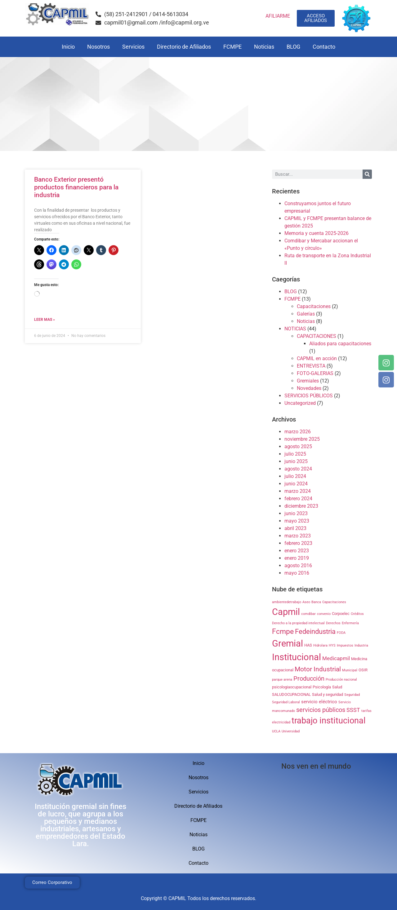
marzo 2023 (297, 536)
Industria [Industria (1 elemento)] (361, 645)
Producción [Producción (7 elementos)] (308, 678)
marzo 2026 (297, 432)
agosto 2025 (298, 446)
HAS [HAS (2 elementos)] (308, 645)
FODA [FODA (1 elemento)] (341, 633)
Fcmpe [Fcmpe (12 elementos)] (283, 631)
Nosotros (98, 46)
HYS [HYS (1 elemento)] (332, 645)
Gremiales (308, 381)
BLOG (293, 46)
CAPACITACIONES (316, 336)
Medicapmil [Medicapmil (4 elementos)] (336, 658)
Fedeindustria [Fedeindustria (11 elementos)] (315, 631)
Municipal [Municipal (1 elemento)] (349, 670)
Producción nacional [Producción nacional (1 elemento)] (341, 680)
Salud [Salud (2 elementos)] (337, 687)
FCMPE (232, 46)
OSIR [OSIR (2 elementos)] (363, 670)
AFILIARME (277, 16)
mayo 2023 (296, 521)
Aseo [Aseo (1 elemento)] (306, 602)
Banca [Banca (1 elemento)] (316, 602)
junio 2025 (296, 461)
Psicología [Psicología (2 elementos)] (322, 687)
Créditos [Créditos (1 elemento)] (357, 614)
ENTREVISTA (311, 366)
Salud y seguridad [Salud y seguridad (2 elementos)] (327, 694)
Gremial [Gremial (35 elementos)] (287, 643)
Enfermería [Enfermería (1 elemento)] (350, 623)
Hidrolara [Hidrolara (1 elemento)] (320, 645)
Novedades (309, 388)
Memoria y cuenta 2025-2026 (316, 233)
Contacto (324, 46)
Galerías (306, 314)
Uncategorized (300, 403)
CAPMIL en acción (317, 358)
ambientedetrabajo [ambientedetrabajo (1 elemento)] (286, 602)
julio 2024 (295, 476)
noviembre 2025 (302, 439)
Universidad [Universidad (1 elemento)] (291, 731)
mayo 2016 (296, 573)
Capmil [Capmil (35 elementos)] (286, 612)
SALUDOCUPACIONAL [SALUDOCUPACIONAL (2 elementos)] (291, 694)
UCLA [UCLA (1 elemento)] (276, 731)
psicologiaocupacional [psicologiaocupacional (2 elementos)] (291, 687)
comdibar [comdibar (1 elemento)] (308, 614)
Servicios (133, 46)
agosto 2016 (298, 565)
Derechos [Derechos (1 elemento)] (333, 623)
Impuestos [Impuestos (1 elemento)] (345, 645)
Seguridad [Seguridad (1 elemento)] (352, 695)
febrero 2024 (298, 498)
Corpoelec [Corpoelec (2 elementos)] (341, 613)
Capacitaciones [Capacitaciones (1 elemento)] (334, 602)
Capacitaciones (314, 306)
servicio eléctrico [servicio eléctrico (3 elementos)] (319, 702)
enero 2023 (296, 551)
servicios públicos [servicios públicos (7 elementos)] (320, 709)
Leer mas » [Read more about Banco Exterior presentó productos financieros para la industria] (44, 319)
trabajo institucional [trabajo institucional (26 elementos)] (329, 721)
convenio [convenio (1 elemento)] (324, 614)
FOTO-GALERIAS (315, 373)
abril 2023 (295, 528)
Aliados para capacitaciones (340, 344)
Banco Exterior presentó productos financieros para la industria (76, 187)
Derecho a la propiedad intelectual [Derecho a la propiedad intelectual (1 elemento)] (298, 623)
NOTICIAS (295, 329)
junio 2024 (296, 484)
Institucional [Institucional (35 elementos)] (296, 657)
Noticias (264, 46)
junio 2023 (296, 513)
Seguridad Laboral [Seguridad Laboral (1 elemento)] (286, 702)
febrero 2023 (298, 543)
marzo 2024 (297, 491)
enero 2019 (296, 558)
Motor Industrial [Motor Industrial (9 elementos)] (318, 669)
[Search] (367, 174)
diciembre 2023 (301, 506)
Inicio (68, 46)
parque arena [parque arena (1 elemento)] (282, 680)
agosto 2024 (298, 469)
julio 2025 (295, 454)
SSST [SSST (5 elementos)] (353, 710)
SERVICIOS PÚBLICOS (308, 396)
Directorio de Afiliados (184, 46)
